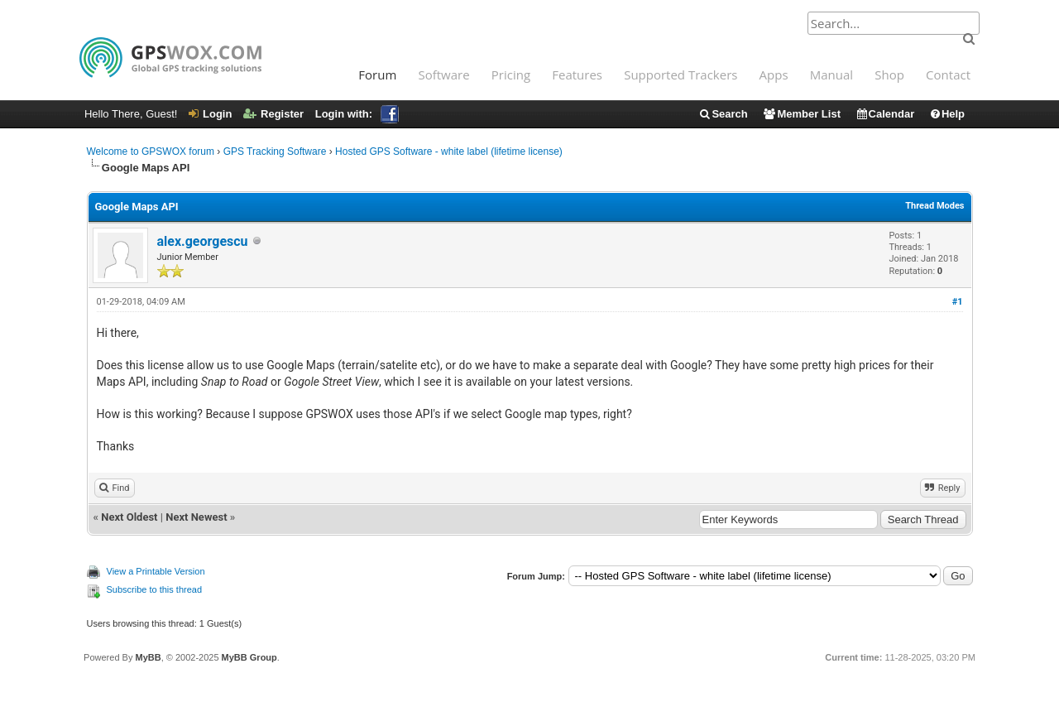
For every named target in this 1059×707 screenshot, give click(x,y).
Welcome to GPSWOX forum (150, 151)
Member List (801, 114)
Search (722, 114)
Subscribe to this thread (155, 589)
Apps (774, 74)
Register (273, 114)
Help (947, 114)
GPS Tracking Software (275, 151)
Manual (831, 74)
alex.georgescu (202, 241)
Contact (948, 74)
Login (210, 114)
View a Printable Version (156, 571)
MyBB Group (249, 657)
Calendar (885, 114)
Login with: (357, 114)
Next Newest (196, 517)
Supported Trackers (680, 74)
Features (577, 74)
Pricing (510, 74)
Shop (889, 74)
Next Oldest (129, 517)
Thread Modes (934, 205)
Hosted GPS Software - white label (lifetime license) (449, 151)
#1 (957, 301)
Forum (377, 74)
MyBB (148, 657)
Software (443, 74)
